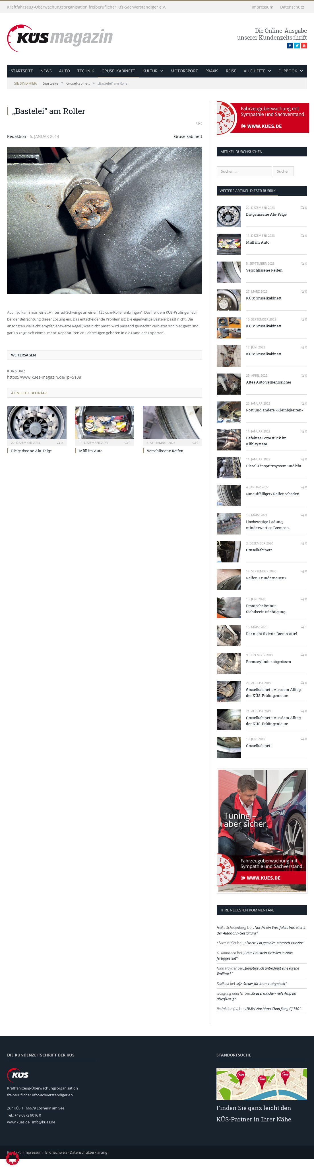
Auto (64, 71)
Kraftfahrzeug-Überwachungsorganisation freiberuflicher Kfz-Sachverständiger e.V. (86, 7)
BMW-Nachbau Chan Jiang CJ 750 (273, 1008)
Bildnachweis (56, 1152)
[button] (12, 1158)
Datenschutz (292, 7)
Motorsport (183, 71)
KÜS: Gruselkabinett (264, 298)
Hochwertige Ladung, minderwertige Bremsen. (268, 524)
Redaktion (16, 136)
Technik (85, 71)
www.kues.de (18, 1122)
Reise (230, 71)
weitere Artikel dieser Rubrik (248, 190)
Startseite (22, 71)
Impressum (262, 7)
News (46, 71)
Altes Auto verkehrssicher (268, 382)
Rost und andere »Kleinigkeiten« (274, 410)
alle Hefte (254, 71)
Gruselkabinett (118, 71)
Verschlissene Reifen (165, 450)
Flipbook (287, 71)
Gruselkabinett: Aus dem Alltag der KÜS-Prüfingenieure (273, 692)
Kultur (149, 71)
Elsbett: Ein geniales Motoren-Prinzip (273, 942)
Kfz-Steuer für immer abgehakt (261, 983)
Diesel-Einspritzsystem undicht (273, 465)
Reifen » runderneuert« (266, 577)
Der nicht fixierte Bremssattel (271, 633)
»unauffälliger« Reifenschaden (272, 493)
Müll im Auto (90, 450)
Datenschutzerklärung (88, 1152)
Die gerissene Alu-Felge (31, 450)
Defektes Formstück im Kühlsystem (266, 440)
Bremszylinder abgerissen (268, 661)
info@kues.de (43, 1122)
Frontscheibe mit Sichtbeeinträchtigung (265, 608)
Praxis (211, 71)
